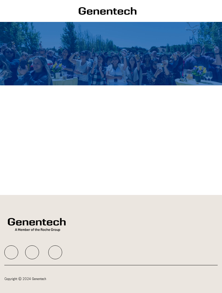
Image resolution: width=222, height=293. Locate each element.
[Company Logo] (107, 11)
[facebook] (11, 252)
